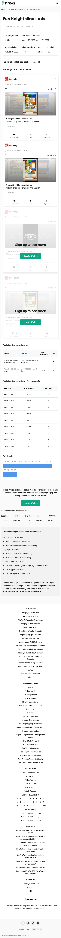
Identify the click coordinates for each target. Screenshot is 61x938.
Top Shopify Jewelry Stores (30, 752)
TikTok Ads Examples (30, 773)
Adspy (30, 687)
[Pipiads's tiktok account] (33, 923)
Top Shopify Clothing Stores (30, 755)
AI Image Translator (30, 716)
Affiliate (30, 677)
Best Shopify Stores (30, 745)
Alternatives (30, 709)
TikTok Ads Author (30, 787)
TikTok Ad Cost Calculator (30, 638)
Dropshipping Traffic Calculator (30, 631)
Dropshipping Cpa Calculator (30, 635)
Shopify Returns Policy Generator (30, 663)
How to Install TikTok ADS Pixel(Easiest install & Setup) (30, 872)
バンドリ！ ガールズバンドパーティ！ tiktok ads (42, 516)
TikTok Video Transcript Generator (31, 706)
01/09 (22, 820)
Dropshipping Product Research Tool (30, 727)
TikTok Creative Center (30, 702)
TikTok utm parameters (30, 616)
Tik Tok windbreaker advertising (16, 542)
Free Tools (31, 670)
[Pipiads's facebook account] (23, 923)
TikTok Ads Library (30, 698)
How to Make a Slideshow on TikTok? (30, 868)
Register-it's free (30, 256)
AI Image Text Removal (30, 720)
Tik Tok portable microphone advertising (20, 546)
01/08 (30, 820)
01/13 (30, 817)
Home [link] (3, 9)
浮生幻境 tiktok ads (7, 516)
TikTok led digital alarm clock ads (17, 573)
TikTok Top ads (30, 780)
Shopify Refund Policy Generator (30, 653)
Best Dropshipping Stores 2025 (30, 724)
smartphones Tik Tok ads (14, 561)
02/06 (30, 813)
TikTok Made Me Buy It (30, 741)
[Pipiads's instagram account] (38, 923)
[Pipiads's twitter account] (28, 923)
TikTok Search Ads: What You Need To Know (30, 831)
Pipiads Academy (30, 791)
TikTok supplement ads (13, 569)
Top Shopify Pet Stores (30, 748)
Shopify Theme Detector (30, 624)
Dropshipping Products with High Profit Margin (30, 736)
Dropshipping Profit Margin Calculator (30, 646)
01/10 (38, 817)
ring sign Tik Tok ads (11, 549)
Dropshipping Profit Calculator (30, 642)
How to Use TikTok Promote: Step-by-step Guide (30, 850)
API (30, 891)
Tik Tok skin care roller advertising (17, 553)
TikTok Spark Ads (30, 695)
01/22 (38, 813)
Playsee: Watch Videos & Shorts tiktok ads (54, 516)
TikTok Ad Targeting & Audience (30, 620)
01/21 (22, 817)
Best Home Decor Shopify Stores (30, 763)
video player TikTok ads (13, 538)
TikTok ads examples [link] (15, 9)
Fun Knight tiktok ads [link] (33, 9)
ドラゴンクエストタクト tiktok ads (19, 516)
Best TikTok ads (30, 784)
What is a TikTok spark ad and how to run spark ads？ (30, 862)
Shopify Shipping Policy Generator (30, 666)
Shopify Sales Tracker (30, 613)
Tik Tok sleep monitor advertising (17, 557)
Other (43, 806)
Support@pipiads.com (30, 884)
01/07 (38, 820)
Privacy (21, 929)
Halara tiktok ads (42, 520)
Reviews (30, 713)
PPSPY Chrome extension (30, 674)
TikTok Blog (30, 776)
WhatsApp (31, 887)
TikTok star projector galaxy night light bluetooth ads (25, 565)
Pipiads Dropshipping (30, 731)
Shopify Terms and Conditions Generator (30, 658)
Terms (28, 929)
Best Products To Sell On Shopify (30, 759)
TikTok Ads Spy (30, 691)
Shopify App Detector (30, 627)
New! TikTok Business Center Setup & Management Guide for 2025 (30, 837)
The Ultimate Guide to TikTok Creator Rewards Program (31, 844)
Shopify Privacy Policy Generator (30, 649)
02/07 (22, 813)
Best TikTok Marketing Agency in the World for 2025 (30, 856)
